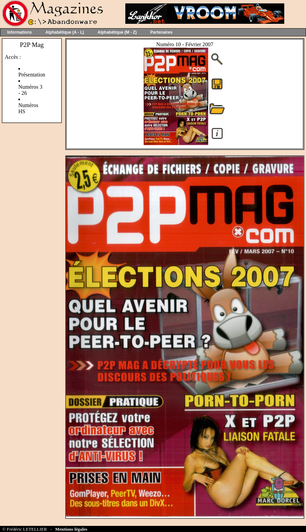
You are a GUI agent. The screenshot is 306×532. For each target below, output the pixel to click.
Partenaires (161, 32)
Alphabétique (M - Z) (117, 32)
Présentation (31, 75)
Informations (19, 32)
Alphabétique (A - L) (65, 32)
